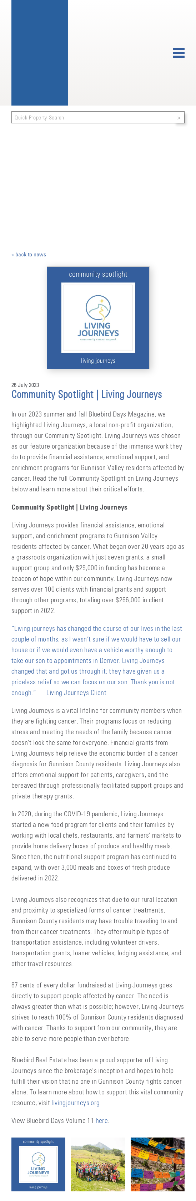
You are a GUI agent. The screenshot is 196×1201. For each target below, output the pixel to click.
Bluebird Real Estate (39, 53)
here (102, 1120)
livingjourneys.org (75, 1103)
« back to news (28, 254)
